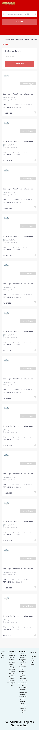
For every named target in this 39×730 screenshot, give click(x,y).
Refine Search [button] (6, 44)
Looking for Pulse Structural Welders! (18, 94)
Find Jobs (19, 22)
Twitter (33, 660)
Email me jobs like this (13, 51)
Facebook (33, 656)
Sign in (2, 657)
